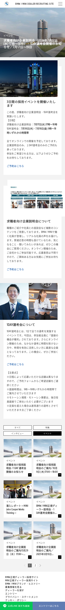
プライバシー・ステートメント (21, 596)
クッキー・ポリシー (16, 600)
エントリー (11, 593)
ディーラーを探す (14, 590)
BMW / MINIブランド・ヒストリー (22, 583)
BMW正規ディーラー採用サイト (22, 577)
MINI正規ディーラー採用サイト (21, 580)
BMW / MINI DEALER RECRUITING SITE (34, 3)
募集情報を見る (13, 587)
